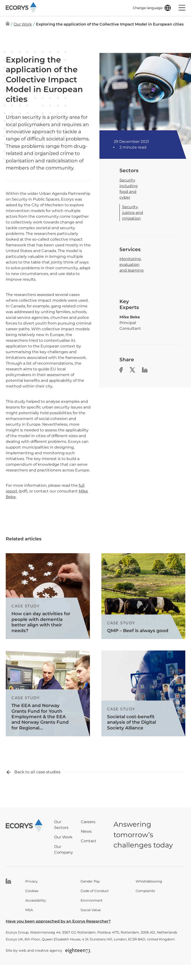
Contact (88, 841)
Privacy (31, 881)
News (86, 831)
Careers (88, 822)
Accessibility (35, 900)
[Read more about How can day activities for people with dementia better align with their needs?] (48, 596)
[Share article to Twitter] (132, 370)
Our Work (63, 837)
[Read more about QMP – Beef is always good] (143, 596)
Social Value (91, 910)
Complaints (145, 891)
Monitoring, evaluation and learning (131, 265)
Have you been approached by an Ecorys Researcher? (58, 921)
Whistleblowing (149, 881)
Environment (92, 900)
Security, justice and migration (132, 213)
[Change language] (152, 8)
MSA (29, 910)
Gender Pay (90, 881)
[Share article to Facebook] (121, 370)
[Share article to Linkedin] (144, 370)
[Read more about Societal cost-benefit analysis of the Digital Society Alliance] (143, 693)
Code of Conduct (95, 891)
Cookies (31, 891)
